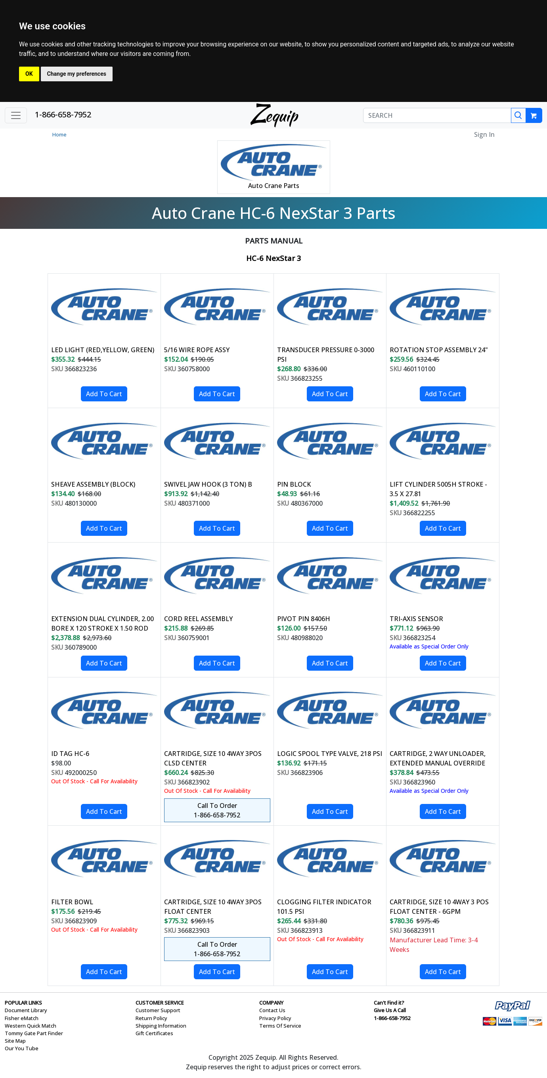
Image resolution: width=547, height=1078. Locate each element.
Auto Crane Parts (273, 185)
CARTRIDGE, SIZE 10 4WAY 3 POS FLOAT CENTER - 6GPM (439, 907)
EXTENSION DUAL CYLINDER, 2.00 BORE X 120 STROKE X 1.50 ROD (102, 623)
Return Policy (151, 1018)
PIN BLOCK (294, 484)
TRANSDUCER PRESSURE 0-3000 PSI (325, 354)
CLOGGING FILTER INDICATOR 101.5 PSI (324, 907)
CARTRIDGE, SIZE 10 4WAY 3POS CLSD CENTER (213, 758)
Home (59, 134)
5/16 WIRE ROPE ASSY (197, 349)
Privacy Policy (275, 1018)
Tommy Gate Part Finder (34, 1033)
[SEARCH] (437, 115)
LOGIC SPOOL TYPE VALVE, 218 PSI (329, 753)
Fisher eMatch (21, 1018)
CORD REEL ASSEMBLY (198, 618)
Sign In (484, 134)
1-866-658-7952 (63, 114)
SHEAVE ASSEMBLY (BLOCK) (93, 484)
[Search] (518, 115)
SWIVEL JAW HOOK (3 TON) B (208, 484)
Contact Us (272, 1010)
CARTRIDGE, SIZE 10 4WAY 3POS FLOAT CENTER (213, 907)
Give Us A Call (390, 1010)
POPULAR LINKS (23, 1002)
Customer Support (158, 1010)
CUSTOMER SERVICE (160, 1002)
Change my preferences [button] (76, 74)
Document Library (26, 1010)
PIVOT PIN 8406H (303, 618)
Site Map (15, 1040)
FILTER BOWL (72, 902)
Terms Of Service (280, 1025)
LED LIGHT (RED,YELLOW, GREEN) (102, 349)
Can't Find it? (389, 1002)
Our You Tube (21, 1048)
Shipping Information (161, 1025)
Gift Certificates (154, 1033)
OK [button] (29, 74)
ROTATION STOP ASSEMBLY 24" (439, 349)
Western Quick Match (30, 1025)
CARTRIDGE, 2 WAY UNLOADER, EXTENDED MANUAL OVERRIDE (438, 758)
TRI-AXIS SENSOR (416, 618)
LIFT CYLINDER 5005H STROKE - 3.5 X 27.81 (438, 489)
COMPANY (271, 1002)
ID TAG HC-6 (70, 753)
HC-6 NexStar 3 (273, 258)
